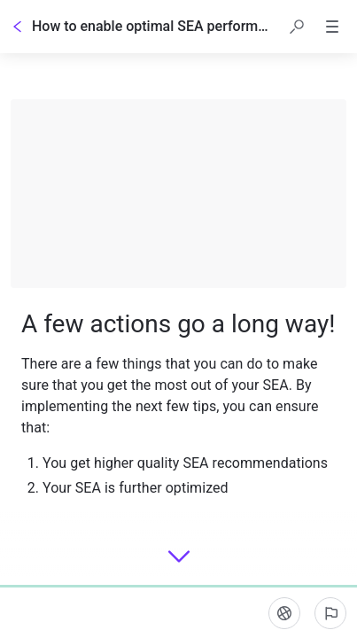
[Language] (284, 613)
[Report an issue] (330, 613)
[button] (296, 26)
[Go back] (17, 26)
